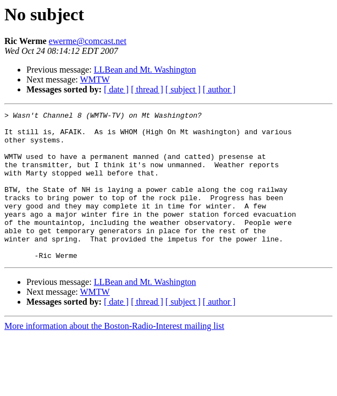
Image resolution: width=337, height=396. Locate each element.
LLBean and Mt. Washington (145, 69)
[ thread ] (147, 89)
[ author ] (219, 89)
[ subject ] (183, 89)
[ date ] (116, 89)
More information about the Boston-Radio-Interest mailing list (114, 355)
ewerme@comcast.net (87, 41)
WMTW (94, 79)
